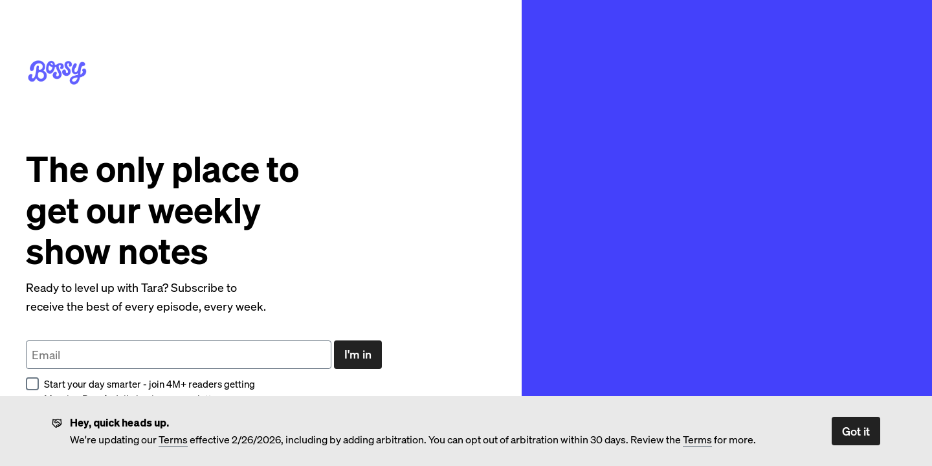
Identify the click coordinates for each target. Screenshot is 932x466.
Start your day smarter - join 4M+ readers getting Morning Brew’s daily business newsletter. (140, 391)
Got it (856, 430)
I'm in (358, 353)
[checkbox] (32, 383)
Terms (173, 439)
